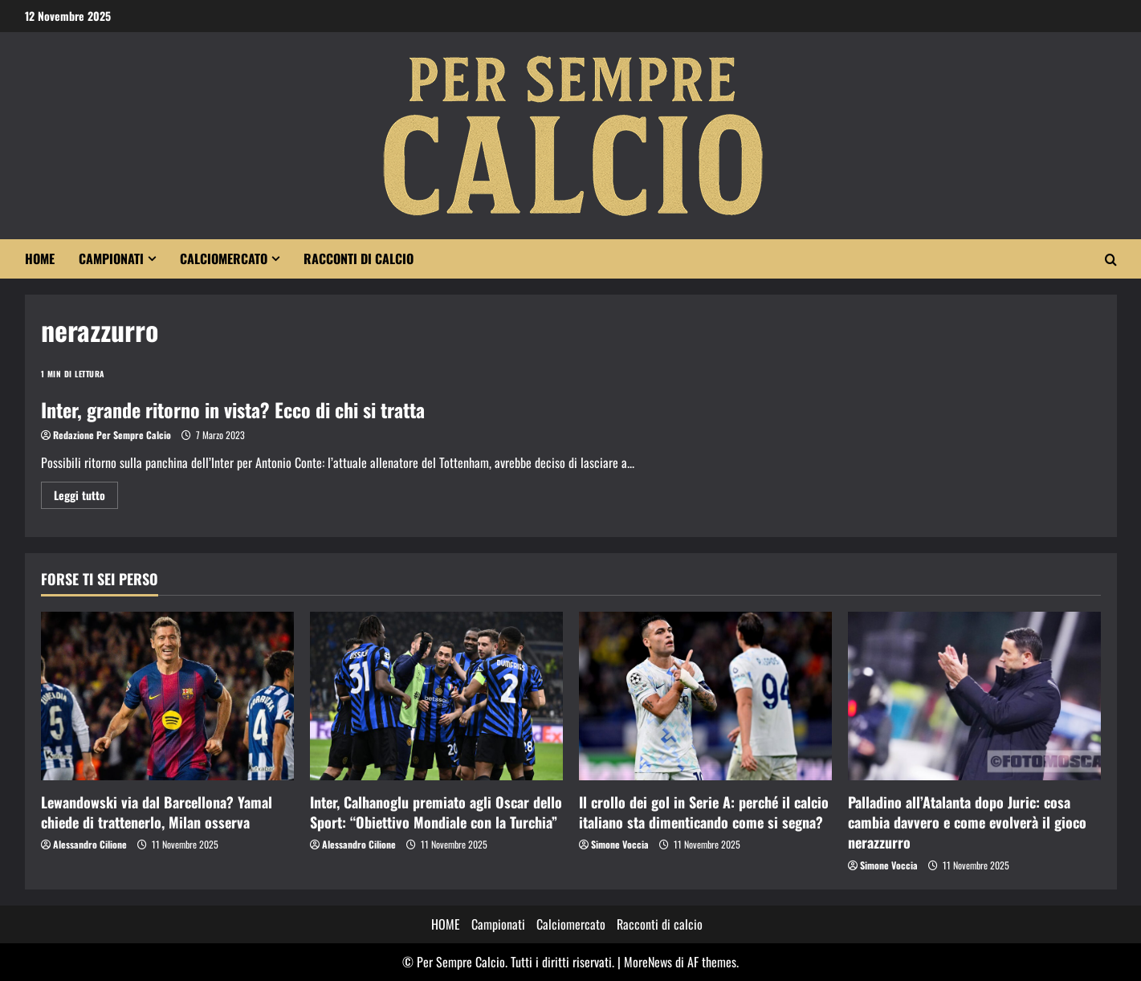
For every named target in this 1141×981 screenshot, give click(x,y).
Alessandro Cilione (90, 844)
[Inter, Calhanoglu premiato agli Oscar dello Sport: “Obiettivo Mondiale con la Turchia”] (436, 696)
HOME (40, 258)
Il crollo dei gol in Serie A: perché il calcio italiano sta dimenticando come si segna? (704, 812)
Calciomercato (223, 258)
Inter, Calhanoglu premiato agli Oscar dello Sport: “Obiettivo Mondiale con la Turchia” (436, 812)
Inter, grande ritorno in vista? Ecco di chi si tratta (233, 409)
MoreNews (648, 961)
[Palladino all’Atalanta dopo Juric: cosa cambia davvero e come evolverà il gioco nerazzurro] (974, 696)
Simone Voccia (620, 844)
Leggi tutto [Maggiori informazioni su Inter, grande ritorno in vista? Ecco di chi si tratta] (86, 497)
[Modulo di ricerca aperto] (1111, 259)
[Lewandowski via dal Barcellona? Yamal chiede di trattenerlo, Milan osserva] (167, 696)
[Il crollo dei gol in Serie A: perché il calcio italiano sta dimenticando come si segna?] (705, 696)
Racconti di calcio (359, 258)
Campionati (111, 258)
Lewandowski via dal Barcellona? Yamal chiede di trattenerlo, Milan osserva (156, 812)
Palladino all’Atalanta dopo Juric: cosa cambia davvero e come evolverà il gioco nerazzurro (967, 822)
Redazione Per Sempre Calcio (112, 435)
